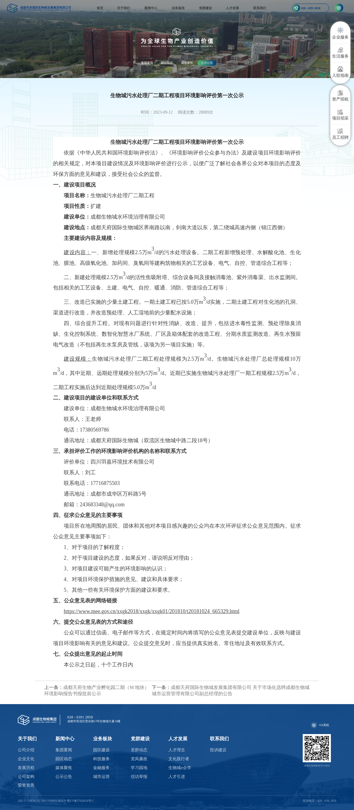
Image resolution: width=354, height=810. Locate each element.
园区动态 (167, 62)
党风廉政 (139, 759)
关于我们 (123, 8)
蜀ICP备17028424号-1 (80, 800)
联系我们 (259, 8)
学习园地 (139, 768)
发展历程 (26, 768)
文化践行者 (178, 759)
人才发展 (232, 8)
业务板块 (178, 8)
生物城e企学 (179, 768)
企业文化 (26, 759)
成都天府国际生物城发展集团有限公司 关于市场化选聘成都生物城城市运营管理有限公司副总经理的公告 (231, 690)
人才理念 (176, 750)
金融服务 (101, 768)
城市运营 (101, 776)
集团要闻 (147, 62)
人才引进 (176, 776)
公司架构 (26, 776)
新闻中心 (150, 8)
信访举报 (139, 776)
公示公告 (207, 62)
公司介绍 (26, 750)
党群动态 (139, 750)
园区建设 (101, 750)
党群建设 (205, 8)
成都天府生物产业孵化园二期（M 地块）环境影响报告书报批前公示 (96, 690)
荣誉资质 (26, 785)
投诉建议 (218, 750)
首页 (100, 8)
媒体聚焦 (187, 62)
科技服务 (101, 759)
